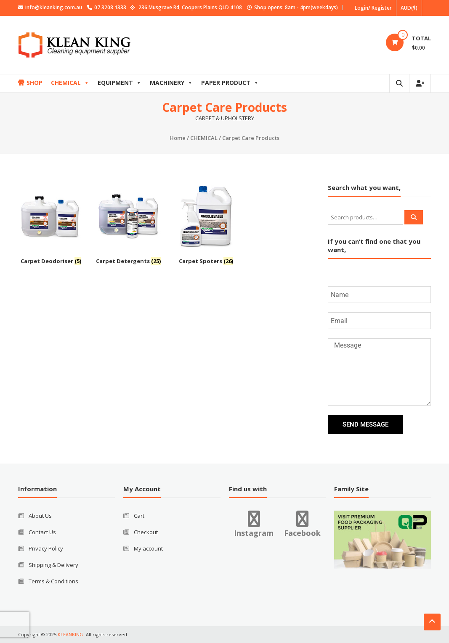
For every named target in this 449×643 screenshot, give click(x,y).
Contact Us (42, 532)
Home (178, 138)
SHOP (35, 83)
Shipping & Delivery (53, 565)
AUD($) (409, 7)
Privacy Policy (46, 548)
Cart (139, 515)
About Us (40, 515)
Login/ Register (373, 7)
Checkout (146, 532)
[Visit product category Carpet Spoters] (206, 225)
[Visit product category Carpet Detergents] (129, 225)
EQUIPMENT (119, 83)
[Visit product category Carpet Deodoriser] (51, 225)
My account (148, 548)
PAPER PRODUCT (230, 83)
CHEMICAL (70, 83)
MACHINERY (171, 83)
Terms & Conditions (53, 581)
